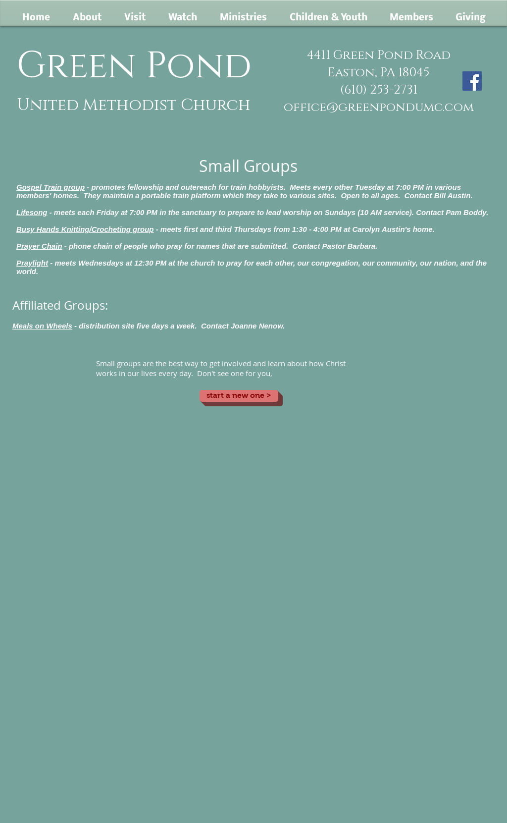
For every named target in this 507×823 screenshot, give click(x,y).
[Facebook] (472, 81)
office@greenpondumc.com (379, 107)
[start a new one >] (239, 396)
